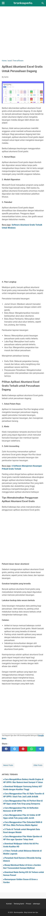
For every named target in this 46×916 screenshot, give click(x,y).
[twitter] (14, 749)
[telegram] (40, 749)
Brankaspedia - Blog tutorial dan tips (26, 912)
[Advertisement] (23, 33)
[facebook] (6, 749)
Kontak (9, 904)
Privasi (28, 904)
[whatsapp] (31, 749)
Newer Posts (8, 765)
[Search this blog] (42, 3)
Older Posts (37, 765)
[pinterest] (23, 749)
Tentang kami (19, 904)
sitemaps (36, 904)
